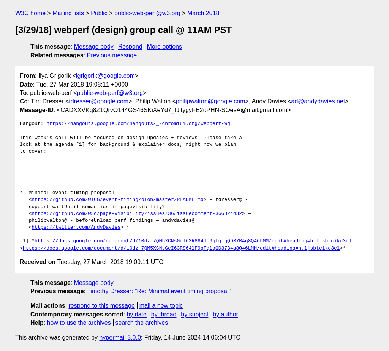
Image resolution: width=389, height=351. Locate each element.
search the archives (141, 322)
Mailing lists (68, 13)
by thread (164, 314)
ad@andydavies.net (318, 101)
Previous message (112, 55)
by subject (194, 314)
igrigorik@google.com (105, 76)
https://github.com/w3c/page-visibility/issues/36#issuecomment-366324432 (137, 213)
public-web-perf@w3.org (147, 13)
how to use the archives (79, 322)
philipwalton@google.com (210, 101)
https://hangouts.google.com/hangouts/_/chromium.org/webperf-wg (138, 123)
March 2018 (203, 13)
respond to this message (101, 305)
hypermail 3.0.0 (120, 337)
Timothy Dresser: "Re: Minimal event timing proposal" (159, 291)
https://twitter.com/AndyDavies (76, 227)
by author (225, 314)
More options (164, 46)
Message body (94, 46)
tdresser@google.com (98, 101)
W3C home (30, 13)
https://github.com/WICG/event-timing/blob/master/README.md (117, 199)
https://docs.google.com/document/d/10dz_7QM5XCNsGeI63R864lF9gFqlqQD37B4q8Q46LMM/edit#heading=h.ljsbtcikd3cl (193, 241)
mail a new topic (161, 305)
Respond (130, 46)
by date (136, 314)
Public (99, 13)
